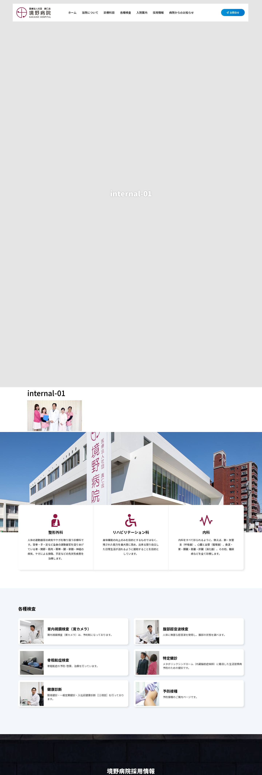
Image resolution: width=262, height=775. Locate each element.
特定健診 (170, 658)
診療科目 (109, 12)
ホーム (72, 12)
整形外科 (55, 532)
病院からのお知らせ (181, 12)
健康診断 (54, 689)
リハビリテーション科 (131, 532)
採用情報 (158, 12)
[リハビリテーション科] (130, 520)
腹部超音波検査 (175, 628)
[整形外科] (55, 520)
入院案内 (141, 12)
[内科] (206, 520)
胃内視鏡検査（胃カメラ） (69, 628)
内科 (206, 532)
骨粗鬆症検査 (58, 660)
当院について (90, 12)
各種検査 (125, 12)
